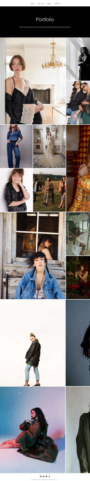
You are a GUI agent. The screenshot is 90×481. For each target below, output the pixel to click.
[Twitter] (46, 476)
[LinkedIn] (43, 476)
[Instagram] (41, 476)
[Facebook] (49, 476)
